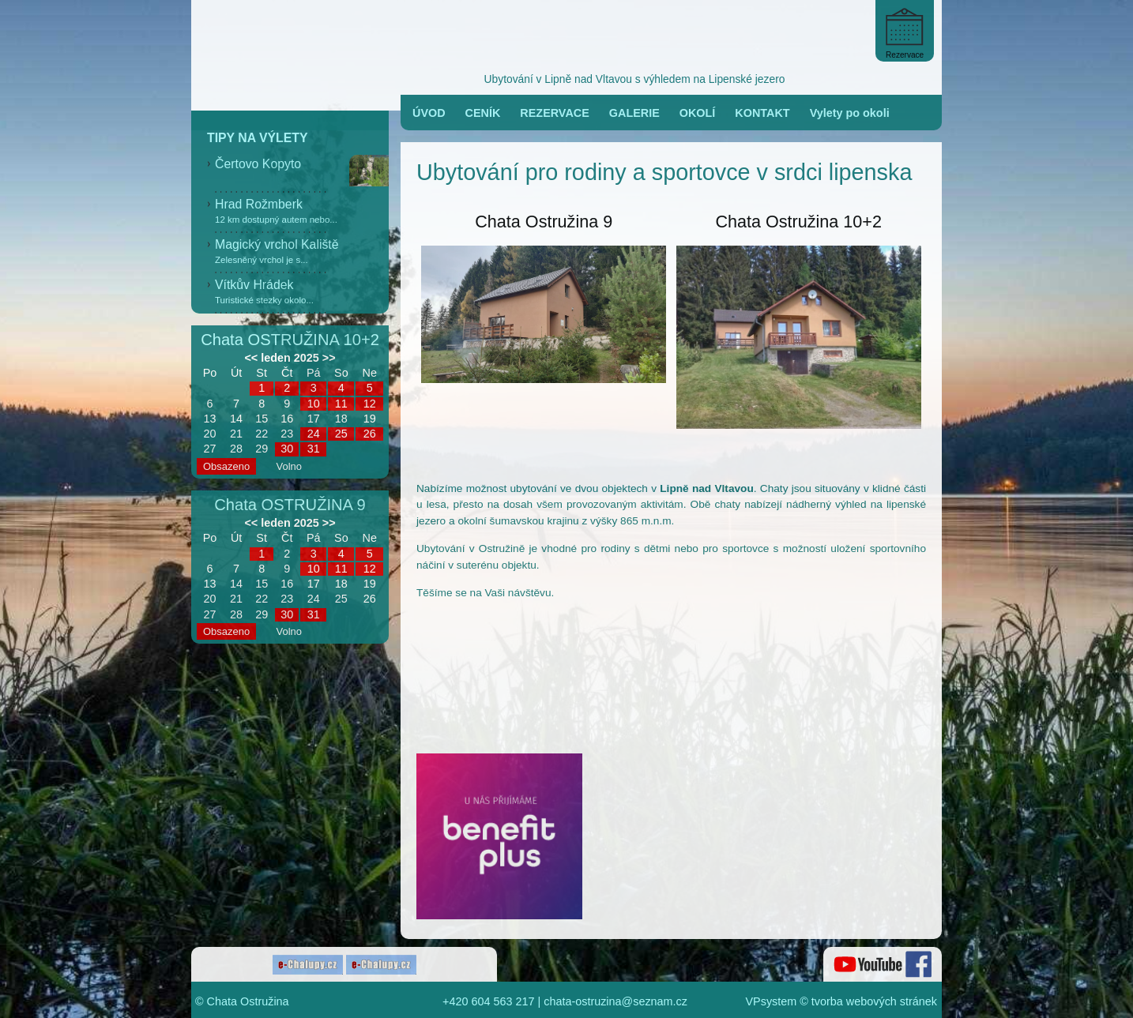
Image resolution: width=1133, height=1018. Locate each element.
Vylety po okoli (850, 113)
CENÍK (483, 113)
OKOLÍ (697, 113)
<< (251, 357)
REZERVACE (554, 113)
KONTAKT (762, 113)
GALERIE (634, 113)
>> (329, 357)
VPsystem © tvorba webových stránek (842, 1001)
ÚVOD (429, 113)
